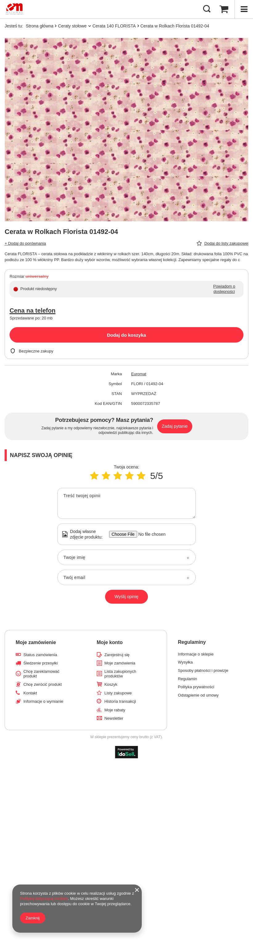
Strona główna (40, 25)
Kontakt (30, 693)
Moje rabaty (114, 710)
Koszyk (110, 684)
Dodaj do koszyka (126, 335)
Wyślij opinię (127, 596)
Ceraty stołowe (72, 25)
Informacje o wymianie (43, 701)
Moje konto (110, 642)
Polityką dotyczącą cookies (44, 898)
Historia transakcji (120, 701)
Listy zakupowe (118, 693)
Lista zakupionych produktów (120, 674)
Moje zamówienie (36, 642)
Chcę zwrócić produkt (42, 684)
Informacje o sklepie (196, 654)
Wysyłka (185, 662)
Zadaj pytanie (175, 426)
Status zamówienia (40, 654)
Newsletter (113, 718)
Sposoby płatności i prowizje (203, 670)
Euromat (138, 374)
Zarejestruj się (117, 654)
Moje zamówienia (119, 663)
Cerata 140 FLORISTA (114, 25)
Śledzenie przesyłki (40, 663)
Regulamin (187, 678)
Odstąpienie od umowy (198, 695)
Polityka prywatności (196, 687)
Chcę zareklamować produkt (41, 674)
